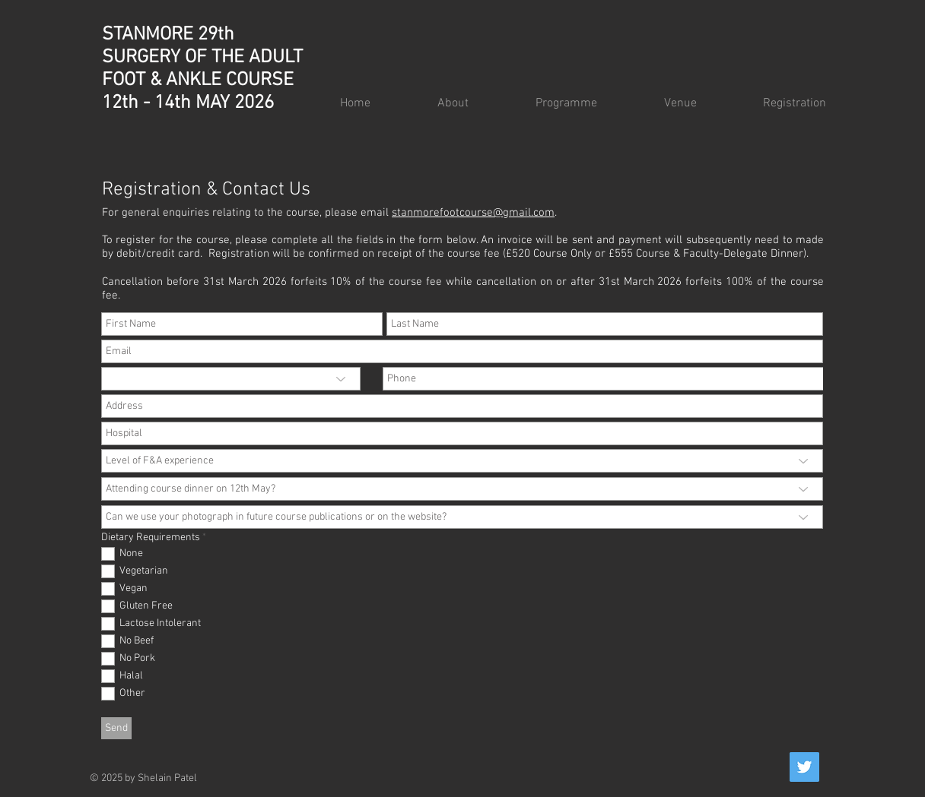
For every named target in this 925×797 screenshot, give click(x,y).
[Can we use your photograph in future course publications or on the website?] (462, 517)
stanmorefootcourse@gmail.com (473, 213)
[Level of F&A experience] (462, 461)
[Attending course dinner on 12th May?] (462, 489)
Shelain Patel (167, 778)
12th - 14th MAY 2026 (188, 103)
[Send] (116, 728)
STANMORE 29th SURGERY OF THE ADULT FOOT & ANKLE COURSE (202, 58)
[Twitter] (804, 767)
